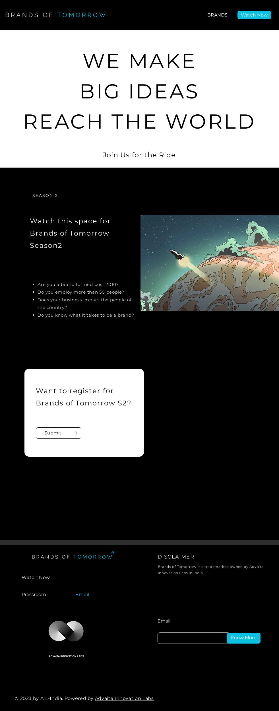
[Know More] (244, 638)
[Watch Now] (254, 15)
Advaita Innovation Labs (124, 698)
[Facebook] (224, 698)
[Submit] (53, 433)
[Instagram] (256, 698)
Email (164, 621)
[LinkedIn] (208, 698)
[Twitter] (240, 698)
